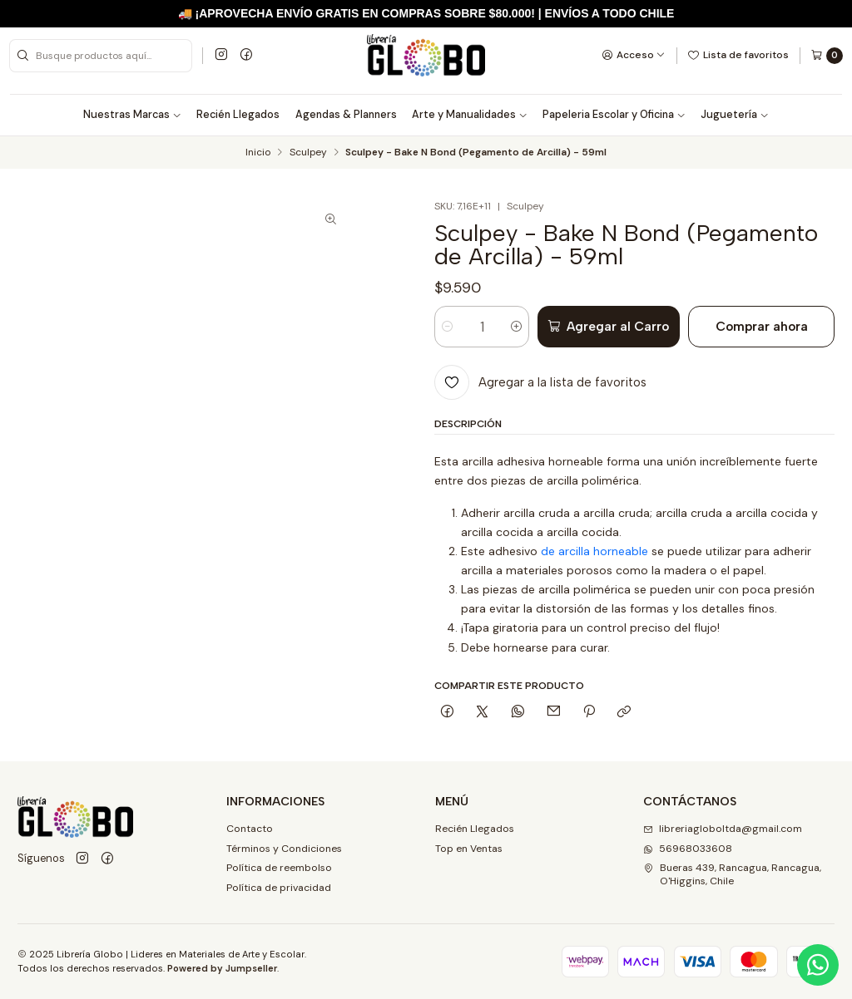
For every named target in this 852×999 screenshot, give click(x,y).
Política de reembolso (279, 867)
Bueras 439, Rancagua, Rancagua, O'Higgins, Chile (732, 874)
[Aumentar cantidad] (516, 327)
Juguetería (735, 114)
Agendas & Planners (346, 114)
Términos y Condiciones (284, 848)
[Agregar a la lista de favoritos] (540, 382)
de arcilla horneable (594, 551)
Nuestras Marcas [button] (132, 114)
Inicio (257, 153)
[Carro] (826, 55)
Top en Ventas (469, 848)
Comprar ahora (762, 326)
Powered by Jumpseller (222, 968)
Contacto (249, 828)
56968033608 (687, 848)
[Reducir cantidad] (447, 327)
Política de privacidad (278, 887)
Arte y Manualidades (470, 114)
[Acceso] (634, 55)
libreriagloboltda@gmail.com (722, 828)
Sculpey (308, 153)
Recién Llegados (238, 114)
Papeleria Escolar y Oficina (614, 114)
